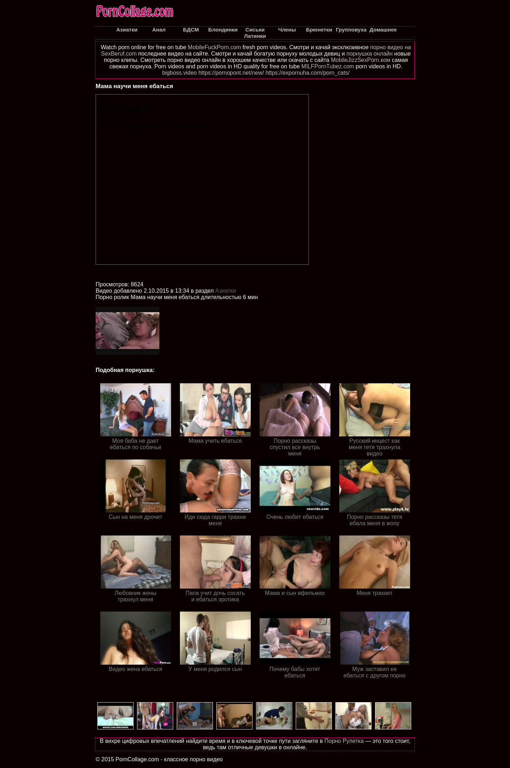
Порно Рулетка (344, 741)
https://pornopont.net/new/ (231, 73)
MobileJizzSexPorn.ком (360, 60)
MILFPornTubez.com (327, 66)
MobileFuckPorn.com (214, 47)
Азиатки (225, 291)
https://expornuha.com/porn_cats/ (308, 73)
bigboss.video (179, 73)
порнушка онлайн (369, 54)
